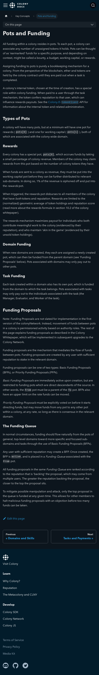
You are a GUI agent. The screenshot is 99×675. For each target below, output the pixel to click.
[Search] (93, 5)
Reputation (10, 588)
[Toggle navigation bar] (5, 5)
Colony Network (13, 618)
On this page (13, 24)
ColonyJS (63, 102)
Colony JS (9, 625)
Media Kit (9, 653)
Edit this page (14, 518)
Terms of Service (13, 640)
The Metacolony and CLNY (20, 594)
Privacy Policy (11, 646)
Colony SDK (10, 612)
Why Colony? (11, 581)
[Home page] (6, 16)
